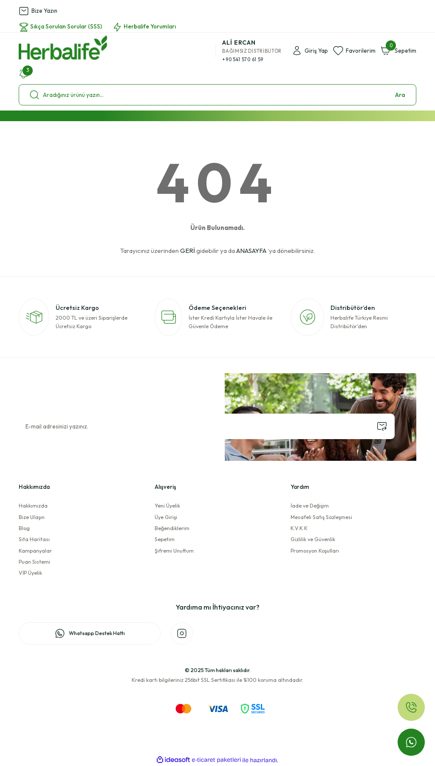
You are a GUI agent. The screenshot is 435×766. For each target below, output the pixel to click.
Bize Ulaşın (32, 517)
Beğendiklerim (172, 528)
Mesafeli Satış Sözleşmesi (321, 517)
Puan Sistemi (34, 562)
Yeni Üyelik (167, 505)
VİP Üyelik (30, 573)
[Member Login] (310, 50)
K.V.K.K (299, 528)
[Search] (217, 94)
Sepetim (165, 539)
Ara (400, 95)
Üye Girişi (166, 517)
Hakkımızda (33, 505)
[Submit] (382, 426)
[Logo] (63, 47)
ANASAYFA (251, 251)
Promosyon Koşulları (315, 551)
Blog (24, 528)
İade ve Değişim (310, 505)
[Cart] (398, 50)
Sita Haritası (34, 539)
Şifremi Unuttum (174, 551)
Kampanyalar (35, 551)
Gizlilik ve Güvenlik (313, 539)
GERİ (187, 251)
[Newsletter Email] (207, 426)
